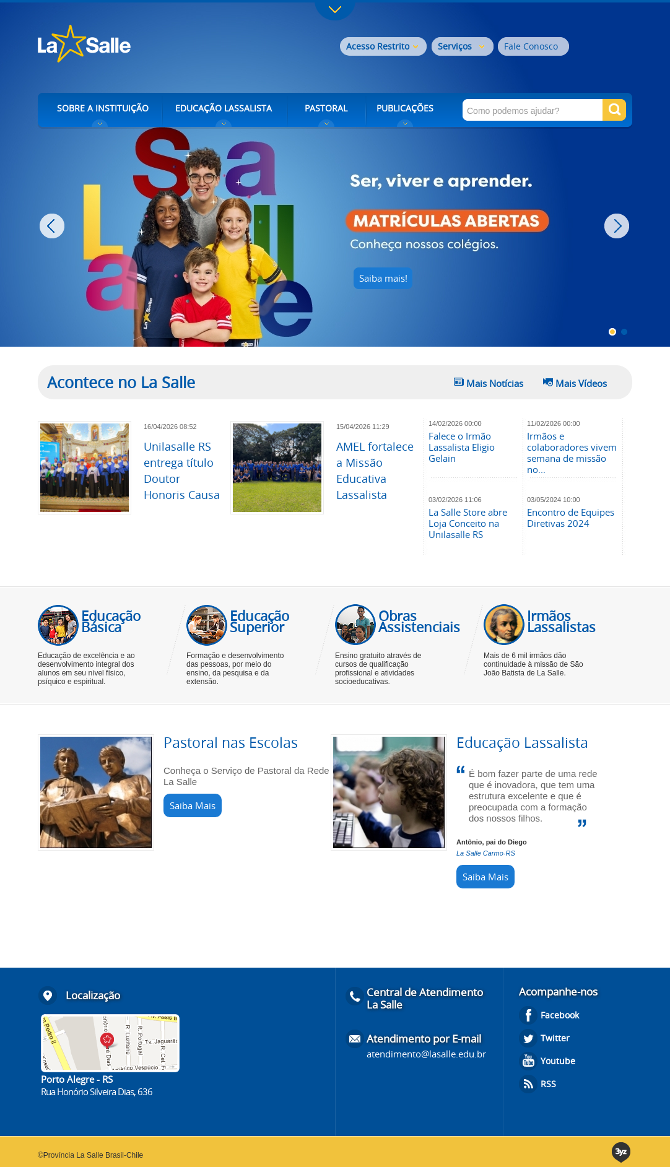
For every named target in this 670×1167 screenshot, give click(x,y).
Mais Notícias (494, 383)
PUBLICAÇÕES (404, 108)
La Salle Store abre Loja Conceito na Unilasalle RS (468, 523)
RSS (548, 1084)
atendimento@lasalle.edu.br (426, 1054)
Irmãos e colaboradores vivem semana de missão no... (572, 452)
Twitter (555, 1038)
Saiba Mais (192, 805)
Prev (53, 226)
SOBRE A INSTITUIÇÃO (103, 108)
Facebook (560, 1015)
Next (618, 226)
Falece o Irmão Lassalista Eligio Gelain (462, 447)
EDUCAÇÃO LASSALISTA (223, 108)
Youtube (558, 1061)
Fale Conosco (531, 46)
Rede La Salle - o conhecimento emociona (135, 45)
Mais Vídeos (581, 383)
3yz (622, 1152)
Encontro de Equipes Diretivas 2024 (570, 517)
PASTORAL (326, 108)
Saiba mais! (383, 278)
